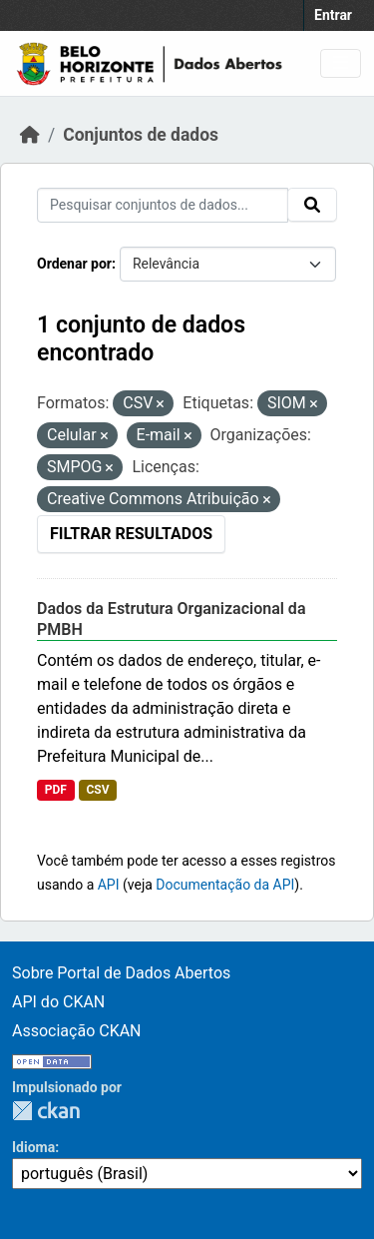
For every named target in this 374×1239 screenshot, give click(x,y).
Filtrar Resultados (131, 533)
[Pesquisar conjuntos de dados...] (162, 205)
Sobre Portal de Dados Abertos (121, 972)
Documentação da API (225, 885)
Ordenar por (74, 264)
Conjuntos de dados (140, 135)
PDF (56, 790)
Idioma (33, 1147)
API (109, 885)
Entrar (333, 15)
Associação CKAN (77, 1030)
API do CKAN (58, 1001)
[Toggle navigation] (340, 63)
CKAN (46, 1110)
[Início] (30, 135)
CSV (97, 790)
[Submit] (312, 205)
